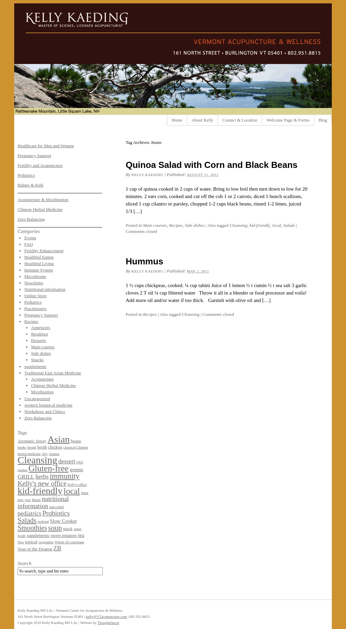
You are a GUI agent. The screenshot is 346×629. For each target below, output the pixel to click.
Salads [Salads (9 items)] (27, 520)
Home (177, 120)
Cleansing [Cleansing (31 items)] (37, 460)
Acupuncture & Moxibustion (43, 199)
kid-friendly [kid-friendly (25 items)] (40, 490)
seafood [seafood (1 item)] (43, 521)
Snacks (37, 359)
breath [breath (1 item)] (31, 447)
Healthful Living (39, 263)
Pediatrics (26, 175)
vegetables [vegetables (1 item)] (46, 542)
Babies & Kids (31, 185)
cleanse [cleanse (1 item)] (54, 454)
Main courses (155, 225)
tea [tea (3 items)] (81, 535)
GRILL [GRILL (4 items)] (26, 477)
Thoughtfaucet (108, 623)
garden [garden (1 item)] (22, 470)
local (276, 225)
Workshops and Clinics (44, 411)
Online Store (35, 295)
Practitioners (35, 308)
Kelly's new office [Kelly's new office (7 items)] (42, 483)
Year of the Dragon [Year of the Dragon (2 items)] (35, 548)
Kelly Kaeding (147, 175)
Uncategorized (37, 398)
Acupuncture (42, 379)
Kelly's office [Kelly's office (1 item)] (77, 484)
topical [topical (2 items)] (31, 541)
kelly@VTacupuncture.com (106, 616)
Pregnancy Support (34, 155)
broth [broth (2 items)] (42, 447)
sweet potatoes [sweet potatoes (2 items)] (63, 535)
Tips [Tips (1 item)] (21, 542)
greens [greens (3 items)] (76, 469)
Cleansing (238, 225)
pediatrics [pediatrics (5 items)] (29, 513)
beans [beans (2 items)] (76, 440)
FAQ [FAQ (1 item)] (79, 462)
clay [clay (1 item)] (45, 454)
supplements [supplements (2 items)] (38, 535)
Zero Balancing (31, 219)
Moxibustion (42, 391)
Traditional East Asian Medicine (52, 372)
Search (24, 563)
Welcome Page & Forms (288, 120)
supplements (35, 366)
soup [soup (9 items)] (55, 528)
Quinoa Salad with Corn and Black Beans (212, 165)
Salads (289, 225)
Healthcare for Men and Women (46, 145)
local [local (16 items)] (72, 491)
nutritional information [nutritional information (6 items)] (43, 502)
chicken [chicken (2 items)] (55, 447)
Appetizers (40, 327)
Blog (323, 120)
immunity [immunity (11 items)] (64, 476)
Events (30, 237)
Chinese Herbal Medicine (40, 209)
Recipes (175, 225)
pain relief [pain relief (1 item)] (56, 507)
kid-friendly (260, 225)
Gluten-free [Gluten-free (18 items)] (48, 468)
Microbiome (35, 276)
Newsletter (33, 282)
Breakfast (39, 334)
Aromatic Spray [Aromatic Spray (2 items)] (32, 440)
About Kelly (203, 120)
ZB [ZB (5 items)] (57, 548)
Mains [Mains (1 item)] (36, 500)
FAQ (28, 244)
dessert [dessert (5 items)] (66, 461)
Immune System (38, 270)
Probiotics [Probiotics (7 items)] (56, 513)
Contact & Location (239, 120)
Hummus (144, 261)
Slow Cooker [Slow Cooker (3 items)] (63, 521)
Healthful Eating (38, 257)
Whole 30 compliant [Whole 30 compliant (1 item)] (69, 542)
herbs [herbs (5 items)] (42, 476)
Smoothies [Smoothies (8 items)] (32, 528)
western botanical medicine (48, 405)
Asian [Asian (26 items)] (59, 439)
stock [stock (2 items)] (67, 528)
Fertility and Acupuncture (40, 165)
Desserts (38, 340)
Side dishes (194, 225)
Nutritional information (45, 289)
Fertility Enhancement (44, 250)
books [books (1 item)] (22, 447)
